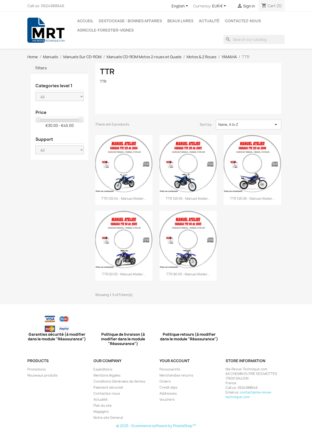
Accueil (85, 20)
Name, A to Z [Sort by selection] (248, 124)
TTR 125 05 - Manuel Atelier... (188, 198)
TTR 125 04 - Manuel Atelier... (123, 198)
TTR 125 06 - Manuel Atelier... (252, 198)
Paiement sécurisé (108, 387)
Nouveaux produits (42, 375)
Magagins (101, 411)
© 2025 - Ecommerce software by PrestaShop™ (156, 425)
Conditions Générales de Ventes (119, 381)
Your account (174, 360)
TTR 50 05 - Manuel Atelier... (124, 274)
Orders (165, 381)
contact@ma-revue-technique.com (249, 394)
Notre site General (108, 417)
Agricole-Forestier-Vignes (105, 30)
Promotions (36, 369)
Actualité (209, 20)
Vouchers (167, 399)
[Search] (254, 39)
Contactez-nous (243, 20)
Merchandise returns (176, 375)
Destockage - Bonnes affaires (130, 20)
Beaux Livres (180, 20)
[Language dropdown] (181, 6)
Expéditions (102, 369)
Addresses (168, 393)
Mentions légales (107, 375)
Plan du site (102, 405)
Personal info (169, 369)
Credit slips (168, 387)
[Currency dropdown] (220, 6)
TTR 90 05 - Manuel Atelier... (188, 274)
